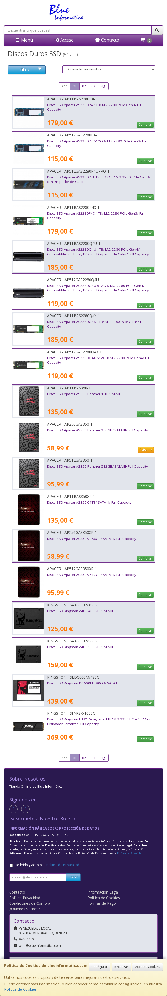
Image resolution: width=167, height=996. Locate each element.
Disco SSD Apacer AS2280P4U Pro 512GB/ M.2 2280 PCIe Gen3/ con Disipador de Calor (98, 179)
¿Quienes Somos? (24, 908)
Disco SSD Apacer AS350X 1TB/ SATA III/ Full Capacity (89, 502)
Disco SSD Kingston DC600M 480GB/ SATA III (82, 683)
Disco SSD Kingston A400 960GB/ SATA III (80, 647)
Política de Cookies (20, 989)
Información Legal (103, 892)
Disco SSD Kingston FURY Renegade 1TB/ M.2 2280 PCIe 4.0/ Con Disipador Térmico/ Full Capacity (99, 721)
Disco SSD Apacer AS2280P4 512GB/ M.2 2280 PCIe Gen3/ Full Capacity (97, 143)
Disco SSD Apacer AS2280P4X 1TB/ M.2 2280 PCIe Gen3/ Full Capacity (96, 215)
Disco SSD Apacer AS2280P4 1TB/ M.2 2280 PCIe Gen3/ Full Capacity (94, 107)
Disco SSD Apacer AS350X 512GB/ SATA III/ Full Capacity (91, 574)
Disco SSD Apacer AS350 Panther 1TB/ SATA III (84, 393)
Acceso (64, 40)
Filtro (31, 69)
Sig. (103, 86)
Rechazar (121, 967)
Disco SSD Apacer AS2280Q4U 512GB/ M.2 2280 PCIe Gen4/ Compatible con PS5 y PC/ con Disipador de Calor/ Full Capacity (98, 287)
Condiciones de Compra (29, 903)
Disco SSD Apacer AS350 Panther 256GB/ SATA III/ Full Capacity (97, 430)
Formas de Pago (101, 903)
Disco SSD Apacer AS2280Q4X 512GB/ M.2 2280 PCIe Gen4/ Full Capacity (98, 360)
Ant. (64, 86)
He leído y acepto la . (47, 865)
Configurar (99, 967)
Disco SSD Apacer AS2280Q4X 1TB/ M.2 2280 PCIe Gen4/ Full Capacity (96, 323)
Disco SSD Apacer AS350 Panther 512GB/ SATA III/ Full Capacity (97, 466)
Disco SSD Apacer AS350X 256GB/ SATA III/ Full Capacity (91, 538)
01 (75, 86)
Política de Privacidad (130, 853)
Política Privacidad (24, 897)
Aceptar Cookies (147, 967)
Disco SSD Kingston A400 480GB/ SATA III (80, 611)
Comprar (145, 124)
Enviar (73, 877)
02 (84, 86)
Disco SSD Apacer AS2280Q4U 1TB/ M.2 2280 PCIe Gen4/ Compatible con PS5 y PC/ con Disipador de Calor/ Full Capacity (98, 251)
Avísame (146, 450)
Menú (24, 40)
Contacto (107, 40)
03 (93, 86)
